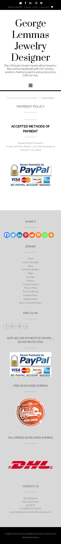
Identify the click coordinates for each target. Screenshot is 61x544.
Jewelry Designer (30, 262)
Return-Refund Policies (30, 302)
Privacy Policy (30, 287)
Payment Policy (30, 295)
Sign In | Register (15, 7)
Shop (30, 266)
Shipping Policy (30, 299)
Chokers (30, 280)
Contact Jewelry (31, 284)
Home (31, 258)
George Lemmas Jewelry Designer (30, 41)
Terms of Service (30, 291)
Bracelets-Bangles (30, 269)
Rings (30, 273)
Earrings (30, 276)
